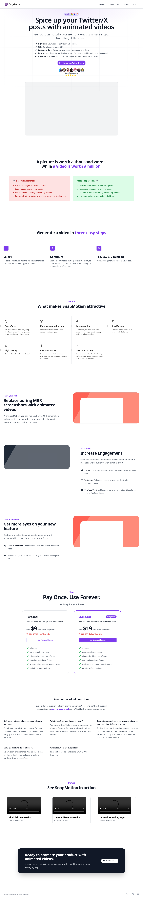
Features (102, 4)
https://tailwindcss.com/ (107, 820)
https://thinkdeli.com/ (16, 820)
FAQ (118, 4)
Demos (126, 4)
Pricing (111, 4)
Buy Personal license (45, 640)
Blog (134, 4)
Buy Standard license (97, 640)
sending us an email (60, 709)
